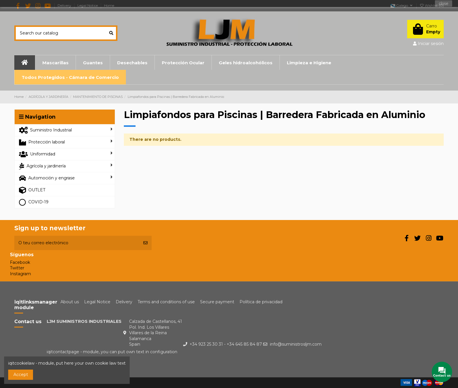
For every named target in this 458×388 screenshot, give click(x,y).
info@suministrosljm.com (296, 344)
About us (69, 301)
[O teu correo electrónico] (76, 243)
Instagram (20, 273)
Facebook (20, 262)
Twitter (17, 268)
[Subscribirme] (145, 243)
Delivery (124, 301)
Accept (20, 374)
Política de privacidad (261, 301)
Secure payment (217, 301)
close (443, 3)
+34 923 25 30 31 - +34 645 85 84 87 (226, 344)
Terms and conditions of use (166, 301)
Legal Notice (97, 301)
